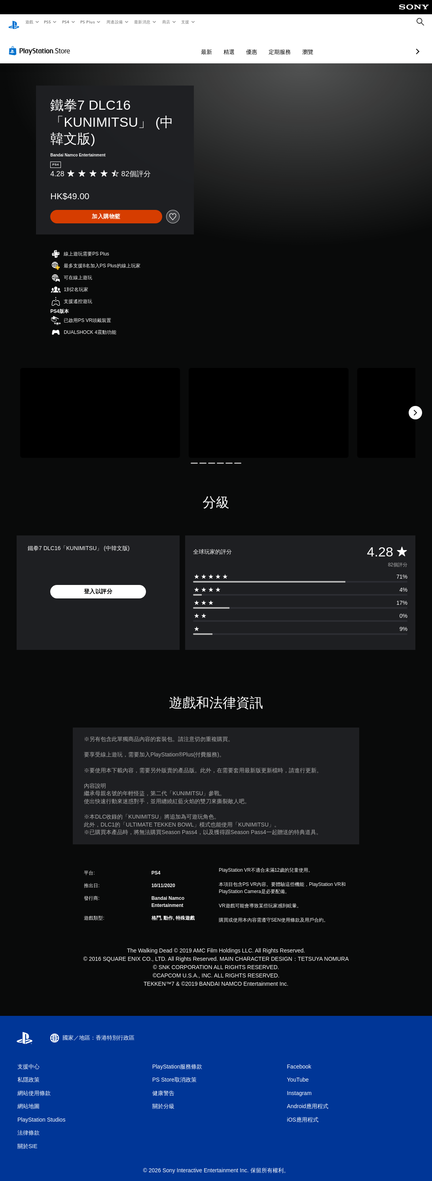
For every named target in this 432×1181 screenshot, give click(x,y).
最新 (164, 44)
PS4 (66, 22)
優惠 (209, 44)
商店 (166, 22)
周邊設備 (114, 22)
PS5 (47, 22)
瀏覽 (265, 44)
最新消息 (142, 22)
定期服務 (238, 44)
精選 (187, 44)
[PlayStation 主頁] (14, 22)
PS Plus (87, 22)
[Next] (415, 405)
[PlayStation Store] (41, 43)
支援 (185, 22)
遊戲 (29, 22)
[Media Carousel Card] (100, 405)
